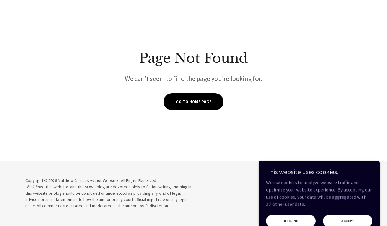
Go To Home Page (193, 101)
